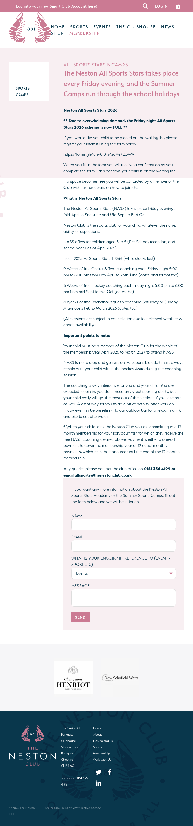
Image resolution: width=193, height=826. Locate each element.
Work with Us (102, 754)
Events (95, 24)
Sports (72, 24)
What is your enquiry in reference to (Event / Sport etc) (120, 556)
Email (77, 531)
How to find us (103, 735)
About (97, 729)
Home (51, 24)
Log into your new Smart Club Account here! (56, 6)
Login (161, 6)
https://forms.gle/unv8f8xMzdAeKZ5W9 (98, 149)
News (160, 24)
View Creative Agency (87, 802)
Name (77, 510)
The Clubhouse (129, 24)
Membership (77, 30)
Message (80, 580)
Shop (50, 30)
